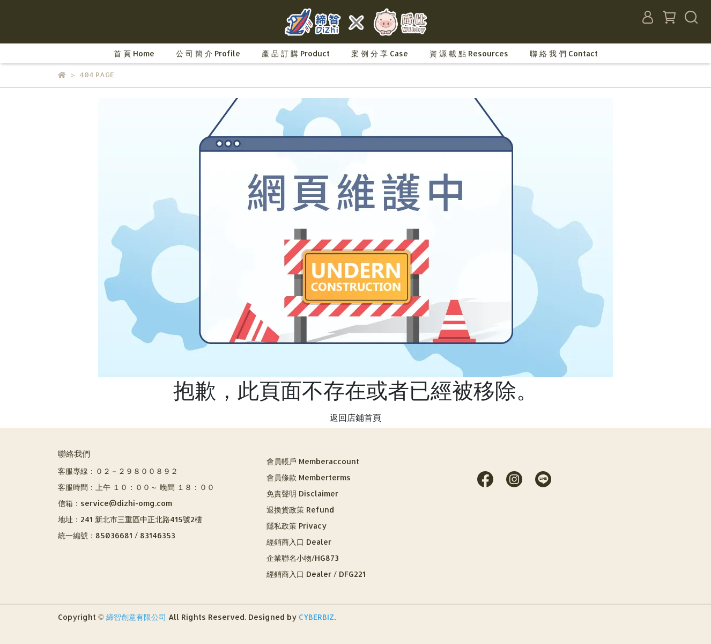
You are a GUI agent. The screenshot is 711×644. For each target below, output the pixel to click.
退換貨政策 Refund (300, 509)
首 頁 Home (134, 53)
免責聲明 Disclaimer (302, 493)
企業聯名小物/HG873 (302, 557)
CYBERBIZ (316, 616)
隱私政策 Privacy (296, 525)
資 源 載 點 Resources (468, 53)
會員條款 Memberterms (308, 477)
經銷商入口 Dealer (298, 541)
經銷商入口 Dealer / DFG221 (316, 574)
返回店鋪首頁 (355, 417)
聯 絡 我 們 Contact (564, 53)
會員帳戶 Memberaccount (312, 461)
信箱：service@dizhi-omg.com (115, 503)
